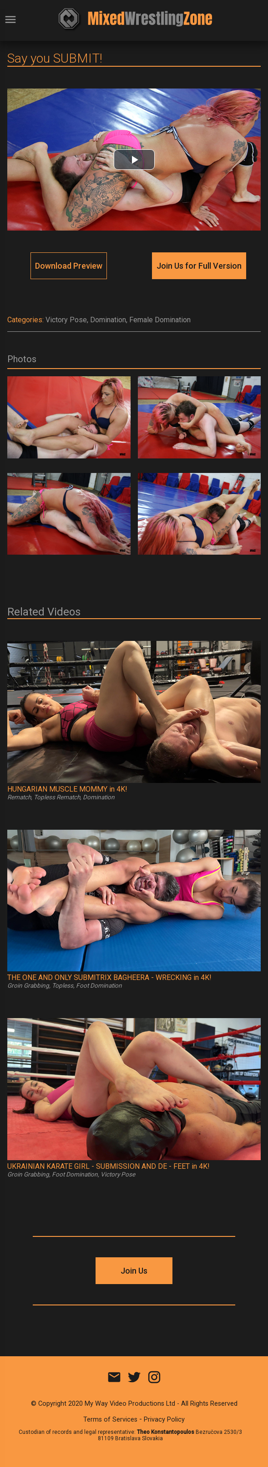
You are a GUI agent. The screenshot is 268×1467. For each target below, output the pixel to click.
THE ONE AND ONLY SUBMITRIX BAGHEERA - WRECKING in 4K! (109, 977)
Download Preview (68, 266)
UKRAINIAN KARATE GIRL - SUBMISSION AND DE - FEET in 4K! (108, 1166)
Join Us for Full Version (199, 266)
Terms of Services (110, 1419)
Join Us (134, 1270)
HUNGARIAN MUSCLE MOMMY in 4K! (67, 789)
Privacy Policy (164, 1419)
